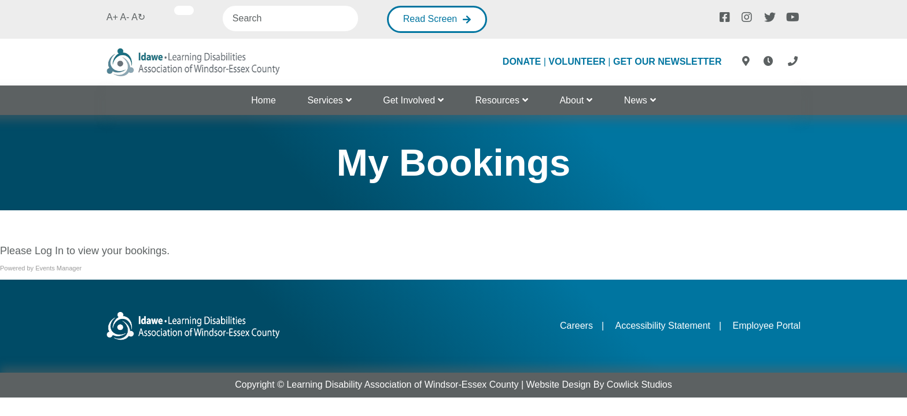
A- (125, 17)
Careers (576, 325)
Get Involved (409, 100)
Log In (49, 251)
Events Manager (58, 268)
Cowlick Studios (639, 384)
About (571, 100)
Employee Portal (767, 325)
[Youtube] (791, 16)
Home (263, 100)
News (635, 100)
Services (324, 100)
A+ (112, 17)
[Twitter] (769, 16)
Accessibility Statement (662, 325)
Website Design (558, 384)
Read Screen (430, 19)
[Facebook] (724, 16)
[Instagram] (746, 16)
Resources (497, 100)
